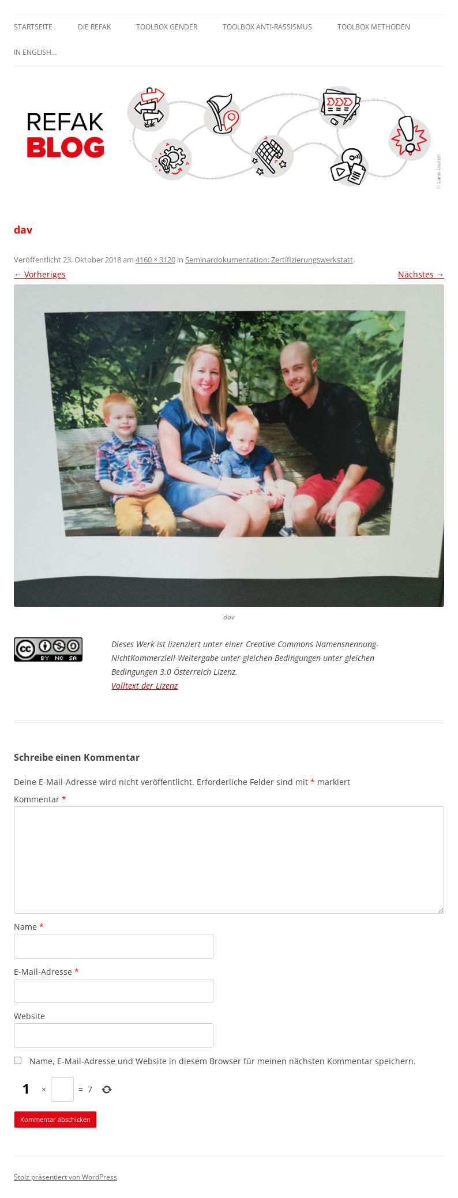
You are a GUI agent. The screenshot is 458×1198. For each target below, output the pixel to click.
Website (29, 1016)
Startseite (33, 27)
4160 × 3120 (155, 259)
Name (29, 926)
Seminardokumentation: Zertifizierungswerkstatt (269, 259)
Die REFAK (94, 27)
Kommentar (40, 799)
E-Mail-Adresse (46, 971)
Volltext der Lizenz (144, 685)
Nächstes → (421, 274)
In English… (35, 52)
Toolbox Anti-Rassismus (267, 27)
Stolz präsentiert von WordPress (65, 1177)
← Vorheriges (40, 274)
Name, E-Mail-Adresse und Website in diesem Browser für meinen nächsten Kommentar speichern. (222, 1061)
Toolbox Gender (166, 27)
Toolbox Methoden (373, 27)
